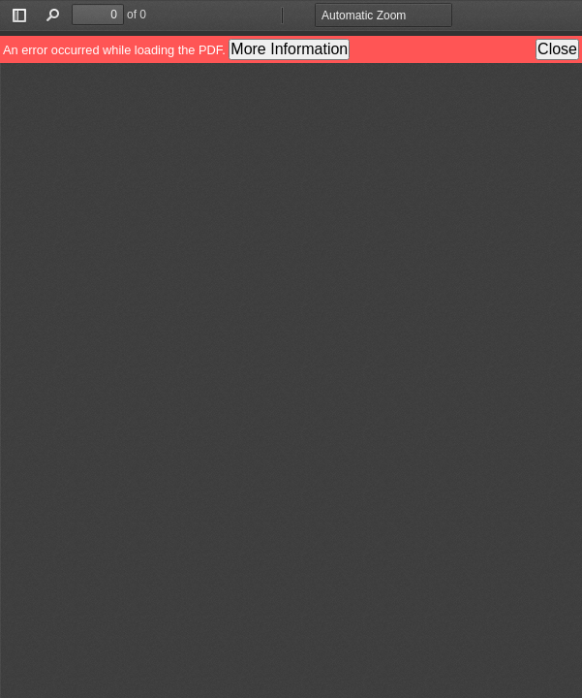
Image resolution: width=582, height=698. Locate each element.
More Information (289, 49)
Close (557, 49)
